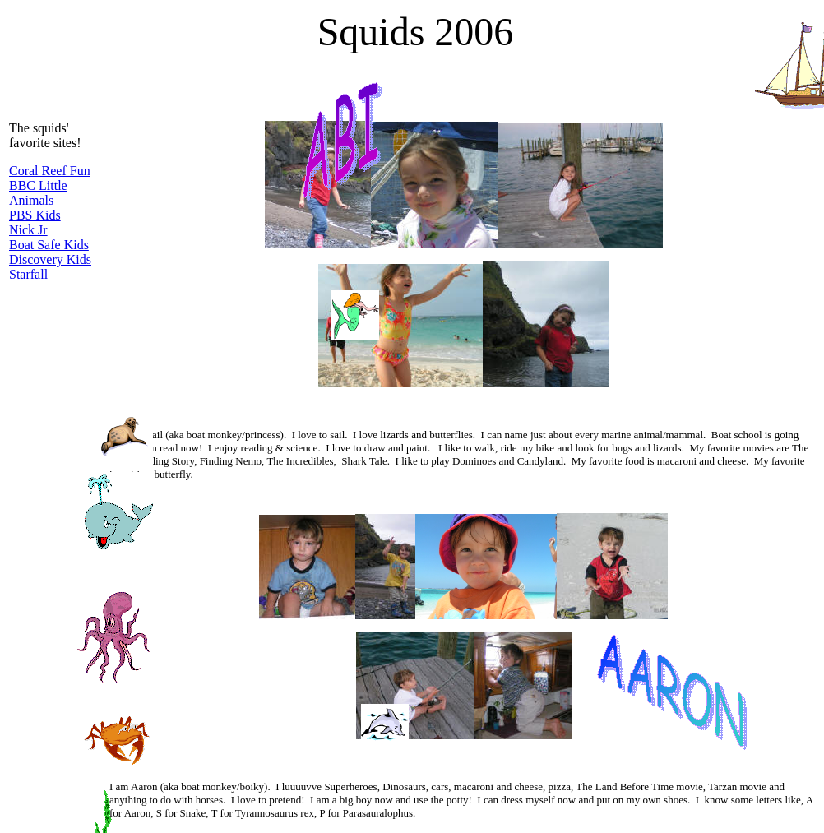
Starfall (28, 274)
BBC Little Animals (38, 192)
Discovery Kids (50, 259)
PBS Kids (35, 215)
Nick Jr (28, 230)
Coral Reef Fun (49, 171)
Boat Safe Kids (49, 245)
